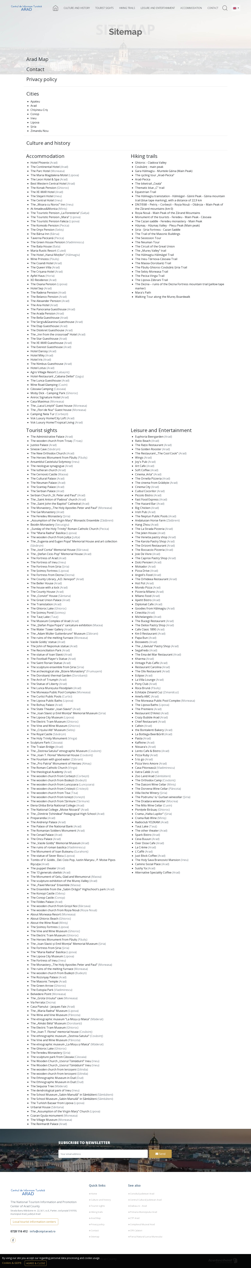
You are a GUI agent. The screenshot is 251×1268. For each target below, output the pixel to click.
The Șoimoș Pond (42, 613)
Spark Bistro (143, 835)
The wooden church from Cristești (53, 789)
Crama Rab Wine (146, 818)
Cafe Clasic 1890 (146, 629)
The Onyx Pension (43, 230)
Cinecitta (141, 613)
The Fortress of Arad (44, 558)
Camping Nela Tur (43, 414)
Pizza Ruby (142, 755)
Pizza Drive (142, 571)
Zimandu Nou (39, 131)
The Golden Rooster (148, 449)
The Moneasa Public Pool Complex (54, 692)
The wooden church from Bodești (53, 780)
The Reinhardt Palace (45, 1124)
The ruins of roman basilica (49, 847)
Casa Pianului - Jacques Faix (49, 1006)
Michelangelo (144, 617)
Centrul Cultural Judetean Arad (146, 1199)
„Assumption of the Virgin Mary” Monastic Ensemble (65, 520)
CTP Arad (134, 1218)
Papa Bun (142, 638)
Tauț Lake (142, 826)
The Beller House (42, 583)
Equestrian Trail (145, 192)
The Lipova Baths (147, 705)
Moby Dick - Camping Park (48, 393)
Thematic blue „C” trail (149, 188)
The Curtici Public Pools (46, 696)
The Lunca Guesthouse (46, 380)
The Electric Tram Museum (48, 721)
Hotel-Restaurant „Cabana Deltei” (53, 376)
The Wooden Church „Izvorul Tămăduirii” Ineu (61, 1061)
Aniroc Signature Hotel (46, 397)
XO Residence (40, 280)
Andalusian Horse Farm (150, 520)
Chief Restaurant (146, 721)
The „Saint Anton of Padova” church (54, 499)
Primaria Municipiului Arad (143, 1212)
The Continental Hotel (45, 167)
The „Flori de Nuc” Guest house (51, 410)
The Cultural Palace (44, 478)
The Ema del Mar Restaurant (154, 654)
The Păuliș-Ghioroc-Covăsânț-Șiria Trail (161, 267)
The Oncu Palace (42, 839)
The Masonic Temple (45, 981)
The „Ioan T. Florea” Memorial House (55, 755)
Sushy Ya (141, 868)
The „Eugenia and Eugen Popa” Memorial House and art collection (74, 541)
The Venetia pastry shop (151, 537)
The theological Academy (47, 772)
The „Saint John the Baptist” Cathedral (56, 504)
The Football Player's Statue (49, 659)
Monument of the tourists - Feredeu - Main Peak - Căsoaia (173, 217)
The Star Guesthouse (45, 339)
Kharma (140, 659)
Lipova (35, 122)
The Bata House (41, 246)
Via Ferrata (38, 1002)
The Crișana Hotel (43, 271)
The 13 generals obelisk (47, 872)
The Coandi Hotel (42, 263)
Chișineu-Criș (39, 110)
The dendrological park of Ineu (51, 1090)
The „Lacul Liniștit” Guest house (52, 406)
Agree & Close (35, 1263)
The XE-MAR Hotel (43, 192)
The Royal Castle (42, 734)
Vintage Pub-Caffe (147, 663)
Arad (34, 106)
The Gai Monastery (43, 512)
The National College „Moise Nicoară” (56, 810)
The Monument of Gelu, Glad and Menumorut (61, 877)
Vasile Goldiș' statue (44, 642)
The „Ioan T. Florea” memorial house (55, 1032)
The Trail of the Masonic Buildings (157, 234)
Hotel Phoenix (40, 163)
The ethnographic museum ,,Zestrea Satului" (60, 1036)
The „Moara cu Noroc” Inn (48, 204)
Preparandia (39, 818)
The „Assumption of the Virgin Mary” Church (60, 1111)
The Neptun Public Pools (151, 516)
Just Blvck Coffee (146, 856)
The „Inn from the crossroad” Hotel (54, 334)
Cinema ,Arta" (144, 474)
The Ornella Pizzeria (148, 478)
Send (160, 1154)
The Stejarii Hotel (42, 196)
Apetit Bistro (143, 600)
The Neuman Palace (44, 483)
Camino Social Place (148, 864)
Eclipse (140, 675)
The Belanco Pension (45, 297)
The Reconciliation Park (46, 650)
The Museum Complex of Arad (51, 621)
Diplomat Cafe (144, 604)
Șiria (33, 127)
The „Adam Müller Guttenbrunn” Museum (58, 633)
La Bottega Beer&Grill (149, 734)
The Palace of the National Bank (52, 826)
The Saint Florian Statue (47, 663)
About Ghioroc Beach (45, 918)
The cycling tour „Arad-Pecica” (154, 175)
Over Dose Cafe (145, 843)
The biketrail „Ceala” (148, 183)
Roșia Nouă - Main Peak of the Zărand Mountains (167, 213)
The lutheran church (44, 470)
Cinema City (143, 487)
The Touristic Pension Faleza (50, 221)
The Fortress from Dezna (47, 575)
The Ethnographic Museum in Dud (53, 1078)
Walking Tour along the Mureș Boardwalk (162, 297)
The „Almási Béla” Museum (49, 1023)
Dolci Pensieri (144, 562)
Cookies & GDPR (12, 1263)
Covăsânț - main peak (149, 167)
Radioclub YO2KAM (148, 822)
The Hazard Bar (146, 504)
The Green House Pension (48, 242)
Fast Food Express (147, 499)
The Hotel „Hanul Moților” (48, 255)
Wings (139, 457)
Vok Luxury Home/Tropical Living (53, 422)
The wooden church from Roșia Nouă (55, 910)
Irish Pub (141, 512)
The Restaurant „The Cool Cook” (157, 453)
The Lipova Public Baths (47, 701)
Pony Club (142, 684)
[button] (236, 8)
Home (94, 1193)
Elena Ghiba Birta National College (53, 805)
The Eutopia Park (42, 990)
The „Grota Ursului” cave (47, 998)
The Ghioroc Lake (42, 608)
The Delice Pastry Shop (150, 625)
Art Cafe (140, 466)
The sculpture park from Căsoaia (52, 1057)
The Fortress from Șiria (46, 566)
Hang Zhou (143, 525)
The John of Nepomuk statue (50, 646)
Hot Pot (140, 583)
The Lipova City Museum (47, 717)
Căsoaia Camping (42, 389)
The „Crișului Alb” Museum (48, 730)
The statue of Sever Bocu (47, 856)
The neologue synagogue (48, 466)
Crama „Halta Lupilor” (149, 814)
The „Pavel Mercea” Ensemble (50, 885)
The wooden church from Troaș (52, 441)
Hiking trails (127, 8)
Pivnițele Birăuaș (146, 810)
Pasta (139, 738)
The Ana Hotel (40, 305)
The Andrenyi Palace (44, 822)
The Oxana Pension (44, 284)
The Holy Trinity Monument (49, 738)
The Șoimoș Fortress (44, 571)
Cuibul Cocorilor (146, 491)
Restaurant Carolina (148, 667)
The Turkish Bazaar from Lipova (52, 1103)
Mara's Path (143, 292)
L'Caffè (140, 851)
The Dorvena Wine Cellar (152, 789)
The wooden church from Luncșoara (55, 784)
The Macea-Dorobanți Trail (153, 263)
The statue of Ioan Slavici (47, 654)
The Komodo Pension (45, 225)
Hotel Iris (37, 359)
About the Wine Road (45, 923)
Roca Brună (143, 688)
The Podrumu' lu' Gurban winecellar (159, 797)
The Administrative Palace (48, 436)
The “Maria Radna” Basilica (48, 533)
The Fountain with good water (51, 759)
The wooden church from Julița (51, 537)
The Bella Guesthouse (45, 318)
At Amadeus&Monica (44, 209)
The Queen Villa (41, 267)
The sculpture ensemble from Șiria (54, 667)
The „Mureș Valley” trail (150, 251)
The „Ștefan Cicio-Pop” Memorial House (57, 554)
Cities (32, 93)
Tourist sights (104, 8)
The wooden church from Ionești (52, 797)
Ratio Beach (143, 441)
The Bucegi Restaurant (150, 621)
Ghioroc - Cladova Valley (150, 163)
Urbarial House (41, 1107)
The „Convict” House (44, 596)
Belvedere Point (41, 994)
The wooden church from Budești (53, 973)
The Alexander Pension (46, 301)
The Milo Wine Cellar (149, 805)
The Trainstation (42, 604)
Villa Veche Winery (147, 793)
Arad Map (37, 59)
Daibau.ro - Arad (138, 1205)
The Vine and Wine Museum (49, 726)
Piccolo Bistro (144, 495)
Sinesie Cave (39, 449)
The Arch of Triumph (45, 680)
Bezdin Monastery (43, 525)
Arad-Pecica (142, 179)
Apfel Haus (38, 276)
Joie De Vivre (143, 554)
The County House (43, 592)
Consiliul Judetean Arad (142, 1193)
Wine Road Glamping (44, 385)
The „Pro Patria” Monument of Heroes (56, 763)
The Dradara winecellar (150, 801)
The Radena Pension (44, 292)
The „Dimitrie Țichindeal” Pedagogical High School (64, 814)
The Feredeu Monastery (47, 516)
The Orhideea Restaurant (152, 579)
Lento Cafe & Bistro (148, 751)
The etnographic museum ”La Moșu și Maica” (60, 1019)
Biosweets (142, 642)
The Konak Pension (44, 188)
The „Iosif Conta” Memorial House (53, 550)
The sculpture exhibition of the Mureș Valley (60, 881)
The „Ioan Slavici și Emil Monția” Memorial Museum (64, 713)
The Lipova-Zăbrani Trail (151, 280)
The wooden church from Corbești (53, 776)
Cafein (139, 726)
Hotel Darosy (39, 351)
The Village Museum (44, 1120)
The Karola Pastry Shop (151, 541)
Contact (212, 8)
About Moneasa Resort (46, 914)
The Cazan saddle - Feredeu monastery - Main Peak (168, 221)
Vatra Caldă (143, 772)
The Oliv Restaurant (148, 671)
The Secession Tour (148, 238)
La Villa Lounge (145, 680)
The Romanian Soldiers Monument (54, 830)
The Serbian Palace (43, 491)
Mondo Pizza (144, 587)
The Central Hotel (43, 200)
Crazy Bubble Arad (147, 717)
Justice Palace (40, 445)
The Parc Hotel (41, 171)
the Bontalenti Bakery (150, 730)
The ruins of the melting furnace (52, 638)
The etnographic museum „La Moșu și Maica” (61, 1044)
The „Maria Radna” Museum (49, 1011)
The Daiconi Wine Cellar (151, 784)
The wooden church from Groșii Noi (54, 906)
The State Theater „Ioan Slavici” (52, 709)
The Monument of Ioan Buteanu (52, 851)
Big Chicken (143, 508)
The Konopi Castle (43, 893)
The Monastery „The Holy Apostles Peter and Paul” (64, 508)
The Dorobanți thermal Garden (51, 675)
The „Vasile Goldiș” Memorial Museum (56, 843)
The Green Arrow (42, 986)
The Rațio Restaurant (149, 445)
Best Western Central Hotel (49, 183)
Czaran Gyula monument (47, 1115)
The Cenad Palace (42, 835)
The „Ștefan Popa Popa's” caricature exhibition (62, 625)
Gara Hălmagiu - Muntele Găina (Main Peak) (163, 171)
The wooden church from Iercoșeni (54, 1069)
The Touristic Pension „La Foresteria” (55, 213)
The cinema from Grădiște (152, 483)
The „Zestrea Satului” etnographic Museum (59, 751)
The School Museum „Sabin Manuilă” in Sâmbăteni (64, 1095)
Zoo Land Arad (145, 776)
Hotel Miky (38, 355)
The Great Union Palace (46, 600)
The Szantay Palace (43, 487)
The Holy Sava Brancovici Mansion (158, 860)
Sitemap (95, 1236)
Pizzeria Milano (145, 592)
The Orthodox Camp (148, 780)
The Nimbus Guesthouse (47, 364)
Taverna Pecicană (42, 238)
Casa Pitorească (146, 768)
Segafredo (142, 650)
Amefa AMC (143, 696)
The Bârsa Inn (40, 234)
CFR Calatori (136, 1230)
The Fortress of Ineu (44, 562)
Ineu (33, 118)
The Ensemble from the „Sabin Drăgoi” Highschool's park (69, 889)
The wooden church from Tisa (51, 793)
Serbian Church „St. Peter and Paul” (54, 495)
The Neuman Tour (147, 242)
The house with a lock (45, 587)
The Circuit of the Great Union (155, 246)
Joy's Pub (141, 462)
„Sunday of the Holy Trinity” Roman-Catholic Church (65, 529)
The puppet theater (44, 868)
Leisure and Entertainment (161, 430)
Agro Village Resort (43, 372)
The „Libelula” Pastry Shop (153, 646)
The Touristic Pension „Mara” (50, 217)
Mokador (141, 566)
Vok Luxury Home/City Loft (49, 418)
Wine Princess (40, 259)
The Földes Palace (43, 902)
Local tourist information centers (34, 1222)
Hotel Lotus (39, 368)
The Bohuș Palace (43, 705)
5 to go (140, 759)
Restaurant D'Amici (148, 713)
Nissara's (141, 747)
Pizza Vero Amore (147, 763)
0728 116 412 (19, 1231)
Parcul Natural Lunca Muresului (146, 1236)
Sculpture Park (41, 742)
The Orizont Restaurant (151, 545)
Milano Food (143, 596)
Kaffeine (141, 742)
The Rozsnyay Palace (45, 977)
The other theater (147, 830)
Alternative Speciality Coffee (153, 872)
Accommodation (191, 8)
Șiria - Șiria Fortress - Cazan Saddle (157, 230)
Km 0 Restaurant (146, 633)
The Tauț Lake (40, 617)
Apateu (35, 101)
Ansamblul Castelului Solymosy (51, 462)
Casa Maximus (40, 401)
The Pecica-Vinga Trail (149, 276)
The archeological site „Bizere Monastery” (58, 671)
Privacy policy (41, 79)
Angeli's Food (144, 575)
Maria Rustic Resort (44, 251)
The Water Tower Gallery (47, 629)
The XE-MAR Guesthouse (47, 343)
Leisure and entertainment (158, 8)
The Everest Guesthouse (47, 347)
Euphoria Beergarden (149, 436)
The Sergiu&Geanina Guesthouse (53, 322)
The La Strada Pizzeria (150, 529)
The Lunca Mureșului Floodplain (52, 688)
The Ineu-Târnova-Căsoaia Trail (156, 259)
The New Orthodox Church (48, 453)
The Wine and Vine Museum (49, 1015)
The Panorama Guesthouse (49, 309)
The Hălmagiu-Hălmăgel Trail (154, 255)
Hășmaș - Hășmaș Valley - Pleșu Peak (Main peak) (167, 225)
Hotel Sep (37, 288)
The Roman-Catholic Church (49, 768)
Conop (35, 114)
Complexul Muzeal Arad (142, 1224)
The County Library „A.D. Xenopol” (53, 579)
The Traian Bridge (43, 747)
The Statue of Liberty (45, 684)
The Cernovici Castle (44, 474)
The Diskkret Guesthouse (48, 330)
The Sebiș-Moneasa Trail (151, 271)
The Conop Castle (43, 898)
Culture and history (77, 8)
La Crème (141, 847)
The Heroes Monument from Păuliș (54, 457)
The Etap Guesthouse (45, 326)
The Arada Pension (43, 313)
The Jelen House (146, 533)
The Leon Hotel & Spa (45, 179)
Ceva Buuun (143, 839)
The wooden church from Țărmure (53, 801)
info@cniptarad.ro (42, 1231)
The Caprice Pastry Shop (151, 558)
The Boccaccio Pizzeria (150, 550)
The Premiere (144, 709)
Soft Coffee (142, 470)
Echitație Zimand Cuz (149, 692)
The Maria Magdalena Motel (50, 175)
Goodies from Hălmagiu (151, 608)
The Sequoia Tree (43, 1086)
